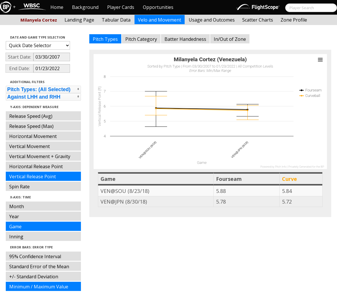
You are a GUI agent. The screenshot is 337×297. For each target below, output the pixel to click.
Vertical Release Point (32, 176)
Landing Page (79, 20)
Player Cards (120, 7)
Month (16, 206)
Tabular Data (116, 20)
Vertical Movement (29, 146)
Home (56, 7)
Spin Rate (19, 186)
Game (15, 226)
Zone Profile (294, 20)
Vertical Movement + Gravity (39, 156)
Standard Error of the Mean (39, 266)
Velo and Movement (159, 20)
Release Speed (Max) (31, 126)
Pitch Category (141, 39)
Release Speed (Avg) (30, 116)
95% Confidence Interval (35, 256)
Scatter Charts (257, 20)
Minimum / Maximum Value (38, 286)
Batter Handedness (185, 39)
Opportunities (158, 7)
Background (85, 7)
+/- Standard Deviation (33, 276)
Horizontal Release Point (36, 166)
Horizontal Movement (33, 136)
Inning (16, 236)
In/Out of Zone (230, 39)
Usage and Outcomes (212, 20)
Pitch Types (105, 39)
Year (14, 216)
